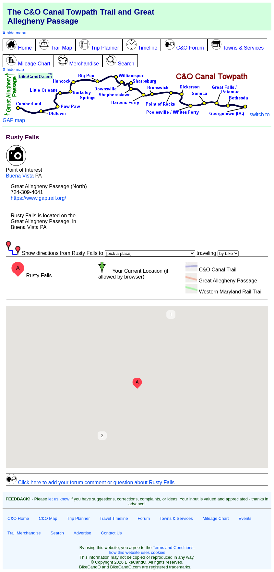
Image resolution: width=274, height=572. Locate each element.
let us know (58, 499)
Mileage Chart (216, 518)
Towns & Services (176, 518)
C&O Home (18, 518)
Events (245, 518)
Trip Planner (78, 518)
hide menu (14, 32)
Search (57, 533)
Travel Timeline (114, 518)
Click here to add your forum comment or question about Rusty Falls (90, 482)
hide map (13, 69)
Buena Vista (20, 175)
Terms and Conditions (173, 547)
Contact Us (111, 533)
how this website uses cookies (137, 552)
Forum (144, 518)
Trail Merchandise (24, 533)
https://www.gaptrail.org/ (38, 198)
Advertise (82, 533)
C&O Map (48, 518)
